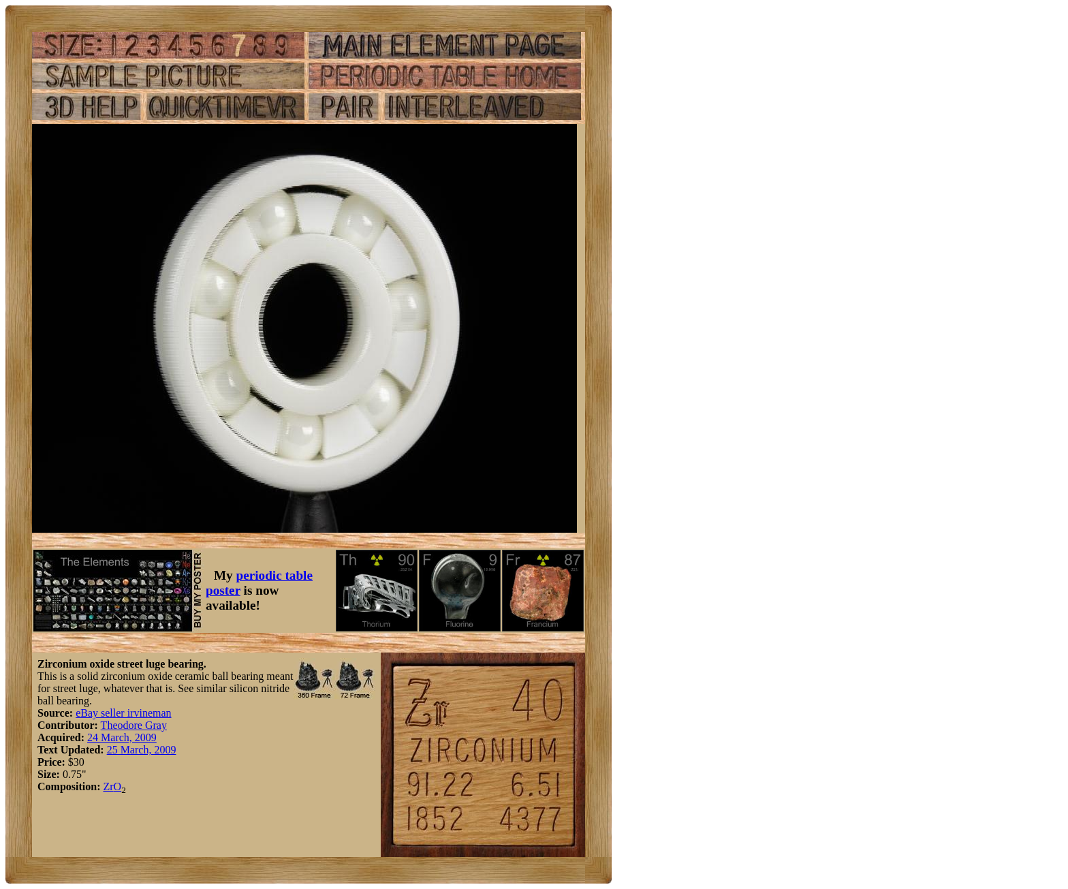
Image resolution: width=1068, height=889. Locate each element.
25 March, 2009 (141, 749)
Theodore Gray (134, 725)
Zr (108, 786)
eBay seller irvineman (123, 713)
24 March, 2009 (122, 737)
